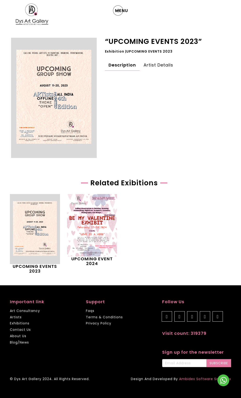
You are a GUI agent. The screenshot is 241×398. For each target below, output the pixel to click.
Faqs (90, 311)
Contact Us (20, 330)
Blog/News (19, 342)
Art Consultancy (25, 311)
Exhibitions (19, 323)
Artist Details (158, 65)
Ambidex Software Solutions (205, 379)
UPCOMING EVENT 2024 (92, 261)
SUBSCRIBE (218, 363)
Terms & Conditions (104, 317)
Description (122, 65)
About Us (18, 336)
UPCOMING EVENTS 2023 (35, 268)
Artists (16, 317)
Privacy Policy (98, 323)
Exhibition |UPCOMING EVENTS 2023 (139, 51)
